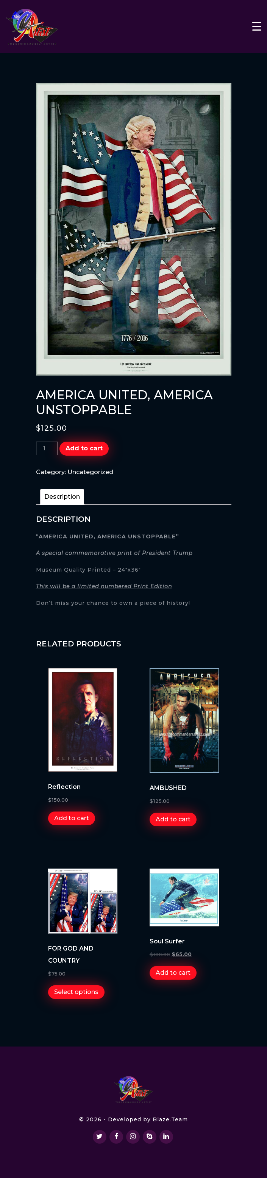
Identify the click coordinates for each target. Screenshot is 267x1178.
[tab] (62, 497)
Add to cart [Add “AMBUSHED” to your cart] (173, 819)
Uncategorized (90, 472)
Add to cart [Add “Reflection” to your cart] (71, 818)
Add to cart (84, 448)
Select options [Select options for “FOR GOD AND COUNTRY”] (76, 992)
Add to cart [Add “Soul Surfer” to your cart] (173, 972)
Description (62, 496)
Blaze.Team (170, 1119)
